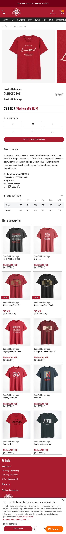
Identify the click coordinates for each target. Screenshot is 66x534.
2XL (33, 132)
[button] (33, 519)
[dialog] (33, 516)
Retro (29, 20)
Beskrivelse (11, 149)
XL (13, 132)
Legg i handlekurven (34, 139)
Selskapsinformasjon (10, 490)
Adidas (5, 20)
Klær (12, 20)
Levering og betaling (10, 470)
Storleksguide (12, 195)
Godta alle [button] (18, 529)
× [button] (63, 500)
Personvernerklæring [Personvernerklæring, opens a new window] (25, 517)
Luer (45, 20)
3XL (53, 132)
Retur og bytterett (10, 475)
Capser (37, 20)
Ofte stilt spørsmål (10, 479)
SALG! (51, 20)
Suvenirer (21, 20)
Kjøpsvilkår (6, 466)
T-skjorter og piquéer (18, 26)
